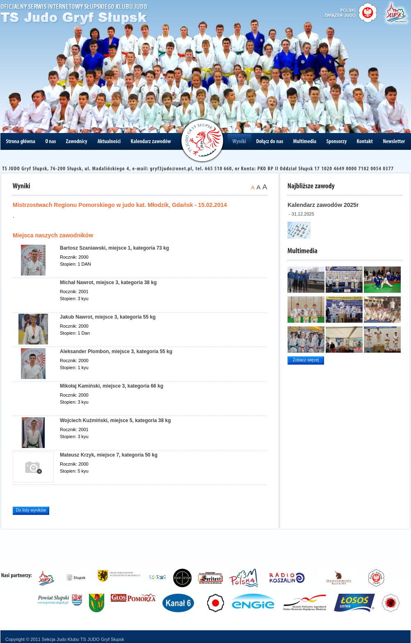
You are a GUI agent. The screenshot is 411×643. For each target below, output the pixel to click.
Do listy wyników (31, 510)
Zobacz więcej (306, 360)
